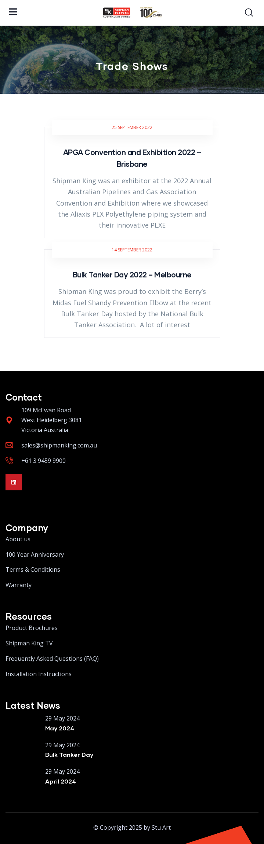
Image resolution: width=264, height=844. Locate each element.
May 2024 (59, 728)
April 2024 (60, 781)
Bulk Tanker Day (69, 754)
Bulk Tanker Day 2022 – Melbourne (132, 274)
